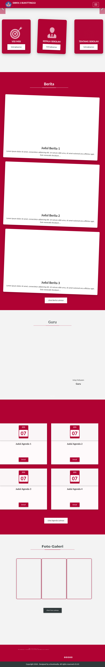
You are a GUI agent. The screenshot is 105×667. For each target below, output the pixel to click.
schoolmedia (54, 664)
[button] (2, 8)
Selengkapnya (50, 46)
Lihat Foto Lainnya (52, 610)
